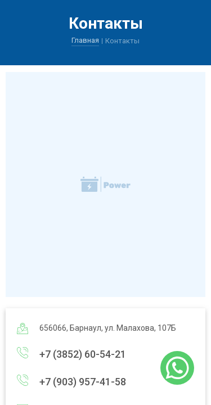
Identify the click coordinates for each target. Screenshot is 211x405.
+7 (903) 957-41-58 (82, 382)
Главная (85, 40)
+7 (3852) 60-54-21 (82, 354)
